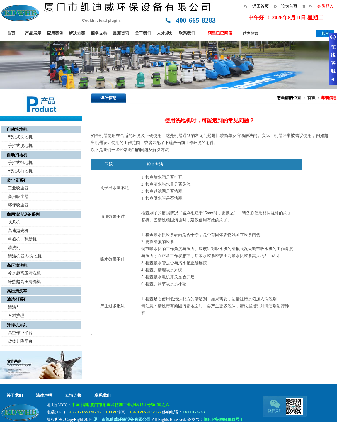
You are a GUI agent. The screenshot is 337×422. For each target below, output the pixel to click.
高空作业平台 (20, 333)
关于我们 (143, 33)
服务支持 (99, 33)
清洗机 (14, 247)
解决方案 (77, 33)
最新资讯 (121, 33)
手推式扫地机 (20, 162)
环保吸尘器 (18, 205)
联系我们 (187, 33)
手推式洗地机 (20, 145)
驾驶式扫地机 (20, 171)
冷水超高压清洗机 (24, 273)
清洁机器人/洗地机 (25, 256)
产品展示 (33, 33)
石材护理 (16, 315)
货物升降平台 (20, 341)
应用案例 (55, 33)
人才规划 (165, 33)
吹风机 (14, 222)
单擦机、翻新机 (22, 239)
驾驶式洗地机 (20, 137)
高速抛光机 (18, 230)
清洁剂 (14, 307)
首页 (11, 33)
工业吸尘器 (18, 188)
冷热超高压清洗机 (24, 281)
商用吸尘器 (18, 196)
